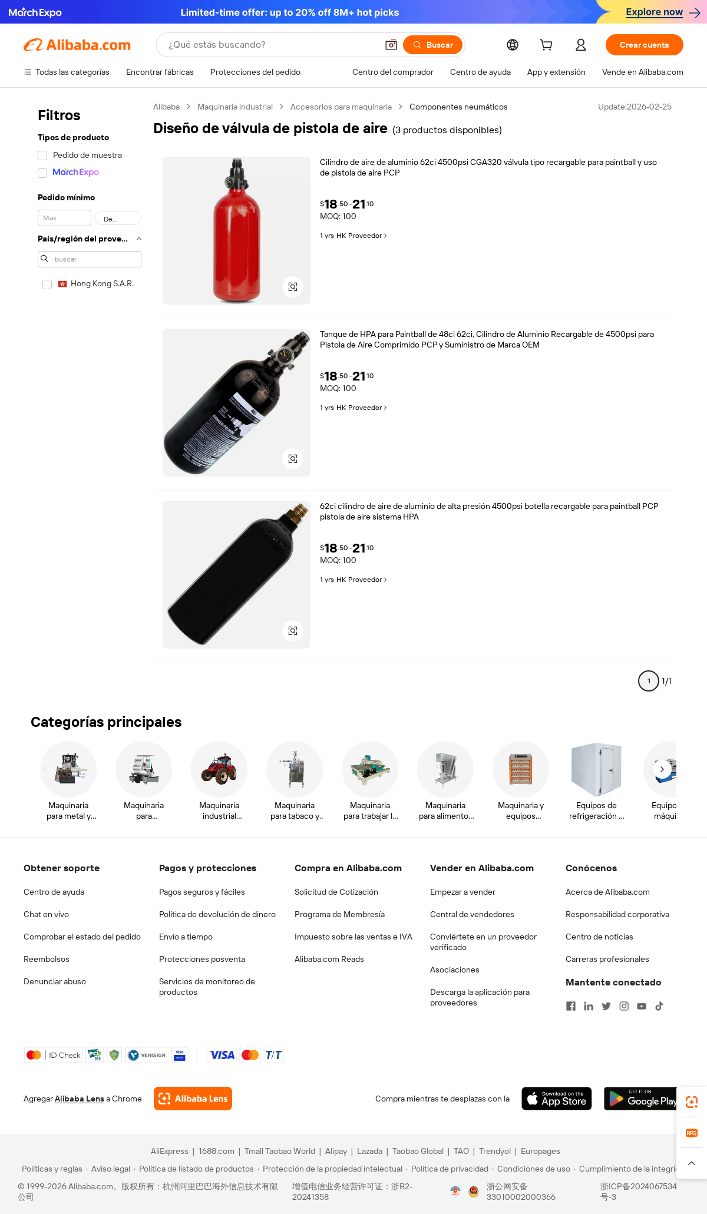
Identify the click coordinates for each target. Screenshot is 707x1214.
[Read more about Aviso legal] (108, 1168)
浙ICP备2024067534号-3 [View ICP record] (638, 1192)
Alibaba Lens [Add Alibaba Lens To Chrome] (79, 1098)
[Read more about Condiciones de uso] (531, 1168)
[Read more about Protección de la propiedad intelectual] (329, 1168)
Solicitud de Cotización (336, 892)
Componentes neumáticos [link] (458, 106)
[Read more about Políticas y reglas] (50, 1168)
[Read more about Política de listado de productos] (194, 1168)
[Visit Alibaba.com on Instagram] (624, 1006)
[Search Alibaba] (272, 44)
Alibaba (166, 106)
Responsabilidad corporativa (617, 914)
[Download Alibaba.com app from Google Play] (643, 1098)
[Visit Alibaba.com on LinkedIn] (588, 1006)
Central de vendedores (472, 914)
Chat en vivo (46, 914)
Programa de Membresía (340, 914)
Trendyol (495, 1151)
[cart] (548, 46)
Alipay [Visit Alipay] (336, 1151)
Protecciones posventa (202, 959)
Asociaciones (455, 969)
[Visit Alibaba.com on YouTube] (641, 1006)
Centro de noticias (599, 936)
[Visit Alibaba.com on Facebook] (571, 1006)
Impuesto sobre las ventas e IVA (353, 936)
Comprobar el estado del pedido (82, 936)
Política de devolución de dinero (217, 914)
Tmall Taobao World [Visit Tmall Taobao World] (280, 1151)
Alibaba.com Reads (329, 959)
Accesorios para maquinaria (341, 106)
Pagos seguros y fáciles (202, 892)
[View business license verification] (455, 1192)
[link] (691, 1102)
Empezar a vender (462, 892)
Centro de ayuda (54, 892)
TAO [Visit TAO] (461, 1151)
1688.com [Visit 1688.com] (216, 1151)
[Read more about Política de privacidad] (447, 1168)
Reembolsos (47, 959)
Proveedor (368, 235)
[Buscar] (432, 44)
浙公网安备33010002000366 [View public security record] (521, 1192)
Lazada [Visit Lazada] (369, 1151)
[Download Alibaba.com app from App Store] (556, 1098)
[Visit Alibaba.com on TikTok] (659, 1006)
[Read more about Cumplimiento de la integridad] (631, 1168)
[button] (391, 45)
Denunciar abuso (55, 981)
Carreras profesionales (607, 959)
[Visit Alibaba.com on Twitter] (606, 1006)
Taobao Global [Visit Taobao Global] (418, 1151)
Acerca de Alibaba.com (608, 892)
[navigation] (89, 398)
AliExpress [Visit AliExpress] (170, 1151)
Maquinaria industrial (235, 106)
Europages (540, 1151)
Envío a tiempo (186, 936)
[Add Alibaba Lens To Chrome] (193, 1098)
